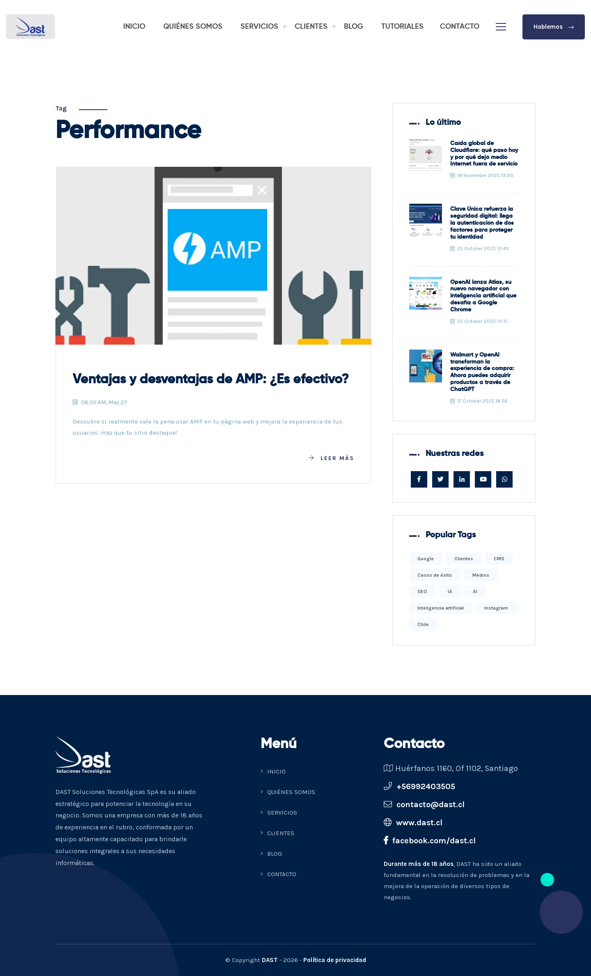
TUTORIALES (402, 26)
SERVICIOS (259, 26)
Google (425, 559)
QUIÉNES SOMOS (192, 26)
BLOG (353, 26)
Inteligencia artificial (440, 608)
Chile (423, 624)
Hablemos (554, 26)
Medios (480, 575)
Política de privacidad (334, 960)
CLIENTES (311, 26)
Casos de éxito (434, 575)
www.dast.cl (413, 822)
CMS (499, 559)
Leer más (331, 458)
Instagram (496, 608)
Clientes (463, 559)
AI (475, 591)
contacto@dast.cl (424, 804)
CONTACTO (459, 26)
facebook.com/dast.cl (430, 840)
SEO (422, 591)
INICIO (134, 26)
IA (450, 591)
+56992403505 (419, 786)
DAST (270, 960)
